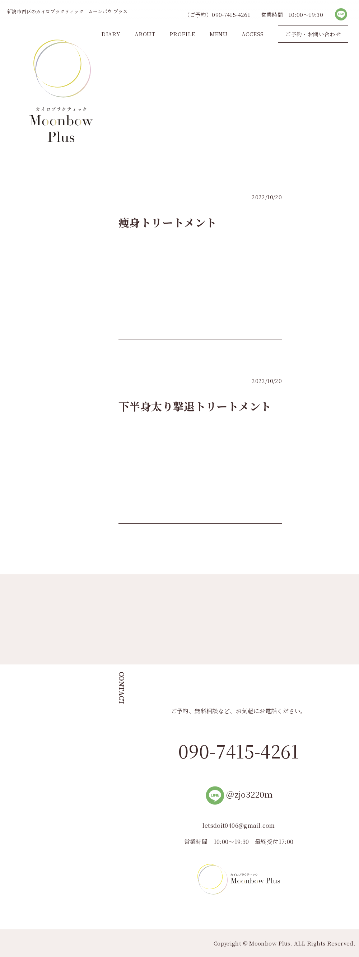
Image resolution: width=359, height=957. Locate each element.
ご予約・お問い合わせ (313, 34)
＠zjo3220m (238, 794)
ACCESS (253, 34)
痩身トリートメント (167, 222)
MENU (219, 34)
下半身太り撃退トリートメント (194, 406)
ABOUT (145, 34)
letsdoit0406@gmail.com (238, 825)
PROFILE (182, 34)
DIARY (110, 34)
